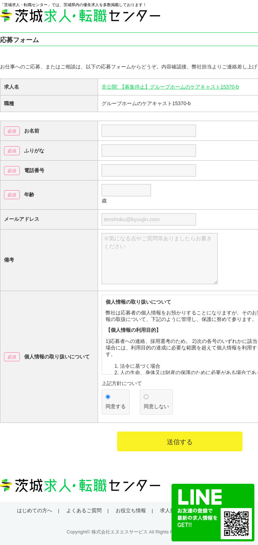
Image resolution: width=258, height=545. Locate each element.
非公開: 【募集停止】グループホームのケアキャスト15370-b (170, 87)
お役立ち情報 (131, 510)
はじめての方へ (34, 510)
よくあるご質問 (84, 510)
